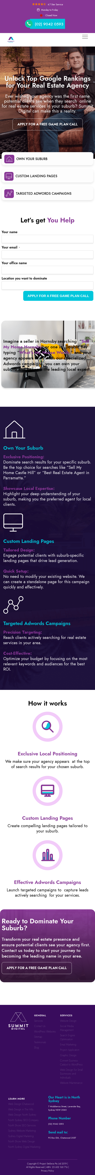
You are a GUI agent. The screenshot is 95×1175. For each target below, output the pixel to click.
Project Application (69, 1050)
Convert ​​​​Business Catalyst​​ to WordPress (71, 1062)
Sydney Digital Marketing (21, 1136)
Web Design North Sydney (22, 1115)
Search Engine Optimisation (67, 1037)
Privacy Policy (47, 1170)
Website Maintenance (71, 1083)
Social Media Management (67, 1028)
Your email (11, 247)
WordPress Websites (45, 1031)
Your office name (14, 263)
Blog (36, 1047)
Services (38, 1021)
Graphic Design (68, 1055)
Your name (9, 232)
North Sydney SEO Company (23, 1120)
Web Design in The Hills (20, 1109)
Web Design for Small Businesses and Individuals (71, 1073)
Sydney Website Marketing (22, 1131)
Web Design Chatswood (21, 1104)
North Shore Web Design (21, 1141)
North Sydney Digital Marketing (24, 1147)
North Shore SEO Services (22, 1125)
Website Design (68, 1021)
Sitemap (38, 1037)
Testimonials (40, 1042)
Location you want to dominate (24, 278)
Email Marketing (68, 1044)
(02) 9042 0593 (49, 24)
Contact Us (39, 1026)
